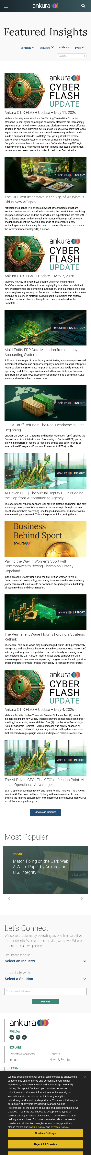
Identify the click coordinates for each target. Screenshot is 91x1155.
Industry (47, 47)
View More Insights (45, 812)
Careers (55, 1054)
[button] (6, 6)
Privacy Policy (59, 1135)
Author (65, 47)
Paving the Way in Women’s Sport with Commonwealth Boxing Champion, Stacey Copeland (39, 566)
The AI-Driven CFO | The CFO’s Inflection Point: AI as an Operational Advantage (44, 782)
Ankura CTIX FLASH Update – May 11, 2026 (40, 112)
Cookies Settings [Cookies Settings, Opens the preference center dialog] (45, 1141)
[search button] (83, 6)
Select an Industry (45, 961)
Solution (28, 47)
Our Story (15, 1075)
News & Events (60, 1060)
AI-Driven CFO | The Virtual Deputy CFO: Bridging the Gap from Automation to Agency (44, 495)
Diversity (55, 1075)
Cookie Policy (36, 1135)
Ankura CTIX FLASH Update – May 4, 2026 (39, 709)
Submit (46, 1001)
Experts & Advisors (22, 1054)
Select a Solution (45, 978)
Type (80, 47)
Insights (14, 1060)
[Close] (84, 1086)
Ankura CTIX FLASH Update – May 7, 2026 (39, 276)
